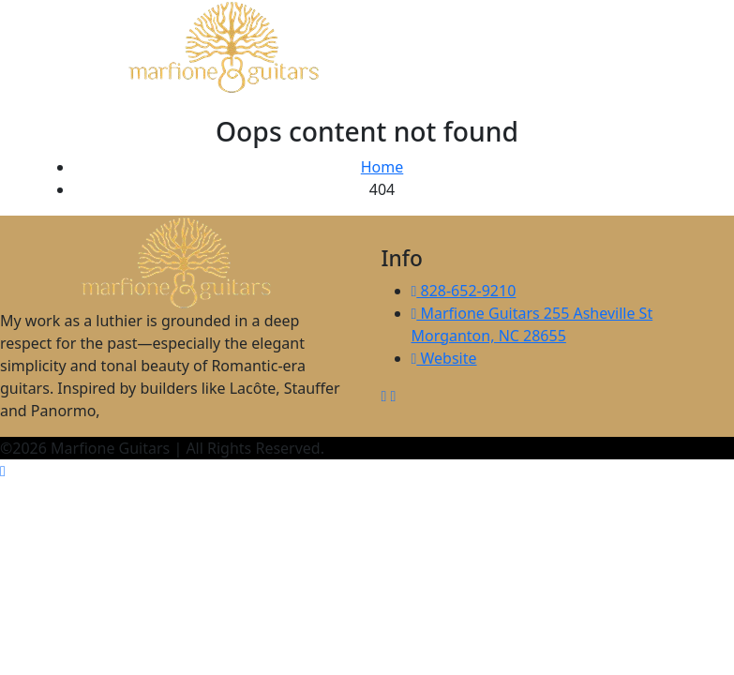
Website (444, 358)
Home (382, 167)
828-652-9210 (464, 290)
